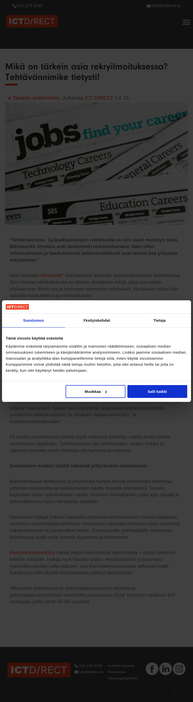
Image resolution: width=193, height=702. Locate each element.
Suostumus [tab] (33, 320)
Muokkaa (96, 391)
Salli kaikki (157, 391)
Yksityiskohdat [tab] (96, 320)
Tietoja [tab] (159, 320)
